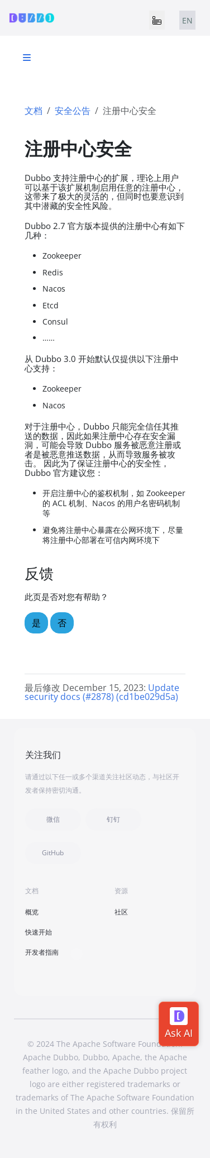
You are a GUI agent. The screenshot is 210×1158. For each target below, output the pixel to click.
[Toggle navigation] (157, 20)
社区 (121, 912)
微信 (53, 819)
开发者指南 (42, 952)
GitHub (53, 852)
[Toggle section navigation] (26, 58)
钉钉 (113, 819)
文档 (33, 110)
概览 (32, 912)
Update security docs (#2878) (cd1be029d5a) (102, 692)
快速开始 (38, 932)
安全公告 (72, 110)
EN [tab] (187, 20)
